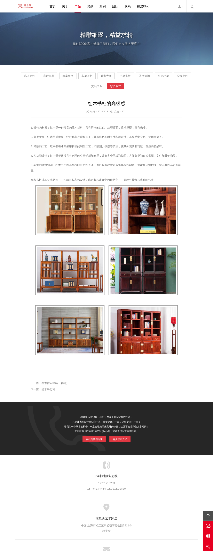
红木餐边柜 (48, 392)
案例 (102, 6)
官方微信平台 (208, 536)
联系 (127, 6)
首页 (53, 6)
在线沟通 (208, 526)
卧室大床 (145, 77)
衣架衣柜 (119, 77)
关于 (65, 6)
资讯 (90, 6)
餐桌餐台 (92, 77)
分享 (208, 546)
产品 (78, 6)
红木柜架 (79, 89)
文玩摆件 (132, 89)
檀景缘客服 (180, 6)
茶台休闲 (53, 89)
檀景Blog (143, 6)
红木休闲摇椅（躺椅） (55, 386)
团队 (115, 6)
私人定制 (39, 77)
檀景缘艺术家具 (23, 6)
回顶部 (208, 516)
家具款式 (159, 89)
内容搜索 (192, 6)
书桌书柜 (172, 77)
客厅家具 (66, 77)
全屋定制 (106, 89)
